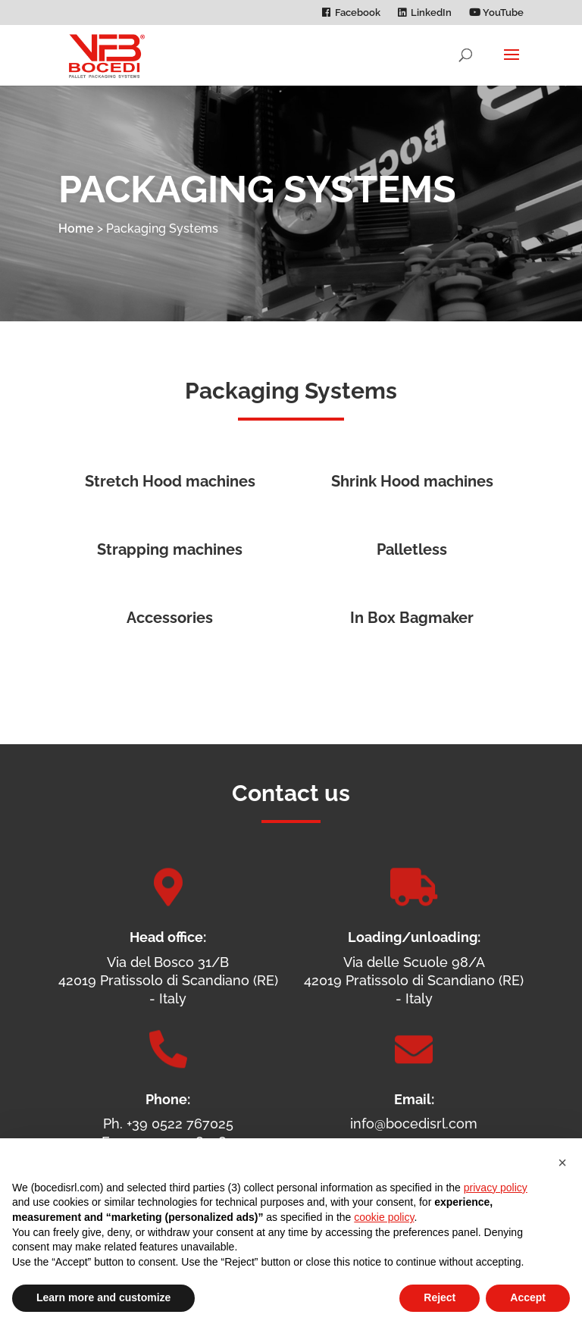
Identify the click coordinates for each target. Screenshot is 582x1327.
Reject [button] (439, 1297)
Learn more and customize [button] (103, 1297)
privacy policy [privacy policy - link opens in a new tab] (495, 1187)
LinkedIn (431, 13)
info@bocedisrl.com (413, 1123)
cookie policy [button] (384, 1217)
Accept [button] (528, 1297)
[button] (562, 1162)
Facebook (357, 13)
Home (76, 228)
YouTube (496, 13)
